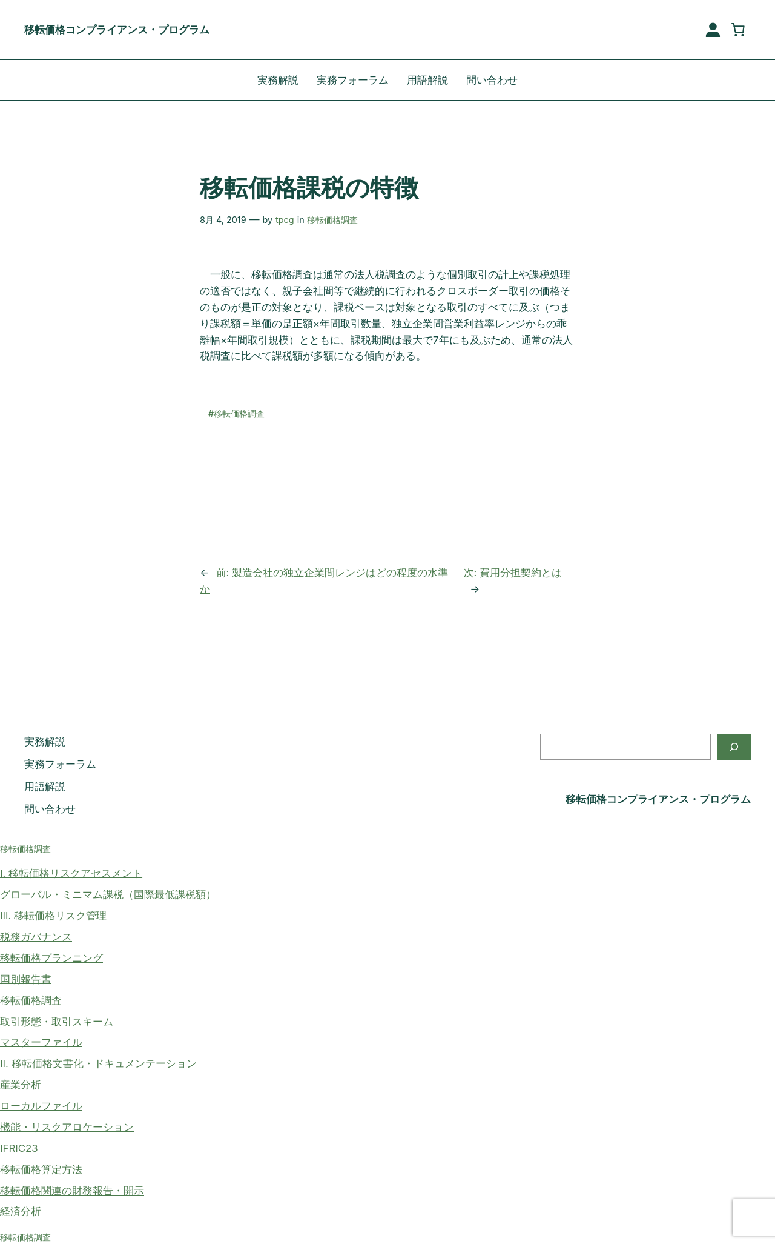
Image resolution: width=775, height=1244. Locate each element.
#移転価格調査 (236, 413)
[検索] (734, 747)
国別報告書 (25, 979)
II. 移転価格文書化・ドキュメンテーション (98, 1063)
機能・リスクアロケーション (67, 1127)
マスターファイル (41, 1042)
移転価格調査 (332, 220)
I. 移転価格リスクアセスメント (71, 873)
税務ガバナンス (36, 937)
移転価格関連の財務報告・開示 (72, 1191)
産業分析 (20, 1085)
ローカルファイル (41, 1106)
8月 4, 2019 (223, 220)
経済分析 (20, 1211)
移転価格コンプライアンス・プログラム (116, 30)
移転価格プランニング (51, 958)
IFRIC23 (19, 1148)
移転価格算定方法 (41, 1169)
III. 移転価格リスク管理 (53, 916)
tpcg (284, 220)
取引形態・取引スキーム (56, 1022)
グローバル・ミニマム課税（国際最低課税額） (108, 894)
